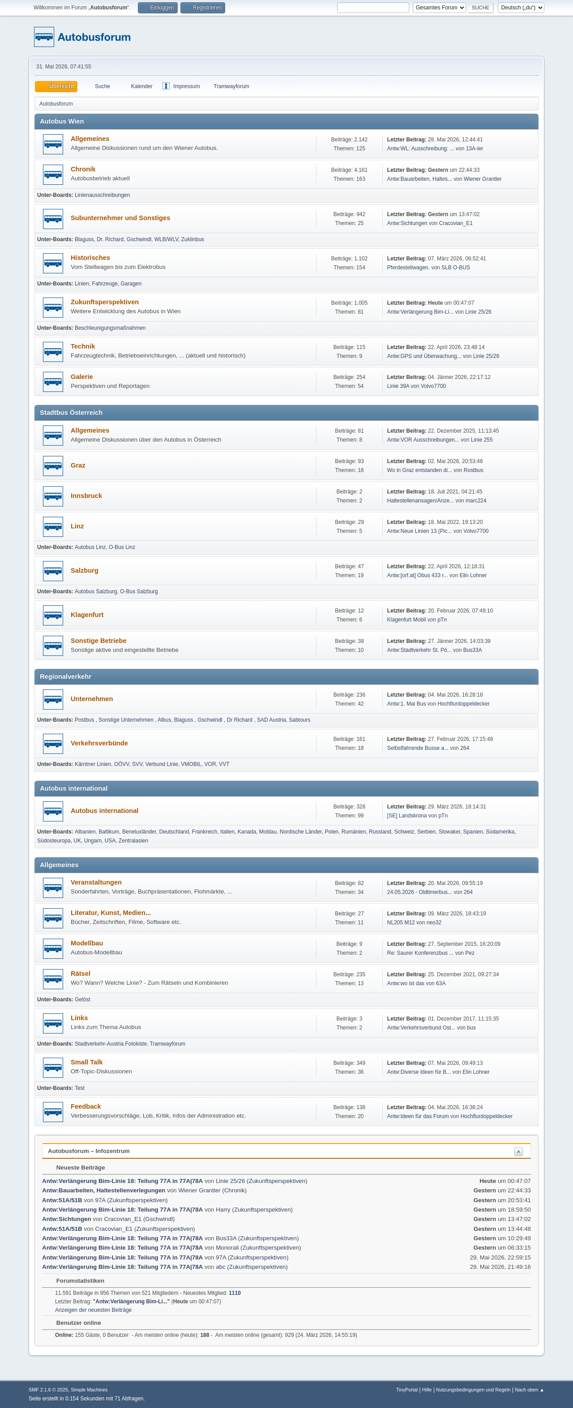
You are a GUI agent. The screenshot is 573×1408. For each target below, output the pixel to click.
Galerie (82, 376)
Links (79, 1017)
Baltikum (108, 832)
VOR (210, 764)
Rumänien (354, 832)
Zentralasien (133, 841)
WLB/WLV (166, 239)
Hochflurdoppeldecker (463, 704)
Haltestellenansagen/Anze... (420, 501)
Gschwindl (139, 239)
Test (80, 1088)
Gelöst (82, 999)
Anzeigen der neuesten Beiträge (93, 1310)
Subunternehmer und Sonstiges (120, 217)
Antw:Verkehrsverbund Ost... (421, 1028)
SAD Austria (271, 720)
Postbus (85, 720)
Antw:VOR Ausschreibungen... (423, 440)
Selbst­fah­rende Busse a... (418, 748)
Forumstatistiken (75, 1280)
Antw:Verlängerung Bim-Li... (420, 312)
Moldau (268, 832)
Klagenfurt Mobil (407, 620)
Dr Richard (240, 720)
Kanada (247, 832)
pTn (442, 620)
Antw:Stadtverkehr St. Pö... (419, 650)
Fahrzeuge (105, 284)
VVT (224, 764)
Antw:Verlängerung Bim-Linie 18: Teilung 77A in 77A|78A (122, 1181)
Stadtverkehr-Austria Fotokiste (111, 1044)
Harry (223, 1209)
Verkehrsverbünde (99, 743)
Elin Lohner (473, 575)
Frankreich (205, 832)
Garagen (131, 284)
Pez (470, 953)
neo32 (434, 922)
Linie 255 (482, 440)
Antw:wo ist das (405, 983)
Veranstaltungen (96, 882)
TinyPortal (407, 1389)
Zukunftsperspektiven (105, 302)
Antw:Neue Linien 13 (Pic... (419, 531)
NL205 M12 (401, 922)
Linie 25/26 (478, 312)
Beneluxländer (139, 832)
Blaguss (84, 239)
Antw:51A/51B (63, 1200)
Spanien (473, 832)
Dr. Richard (110, 239)
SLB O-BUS (455, 267)
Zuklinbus (192, 239)
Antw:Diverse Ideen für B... (419, 1072)
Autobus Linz (90, 547)
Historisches (90, 257)
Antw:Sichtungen (407, 223)
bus (471, 1028)
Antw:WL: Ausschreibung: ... (420, 148)
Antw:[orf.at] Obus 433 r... (417, 575)
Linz (77, 526)
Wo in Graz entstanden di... (419, 470)
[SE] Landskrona (407, 815)
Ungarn (93, 841)
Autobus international (104, 810)
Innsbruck (86, 495)
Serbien (426, 832)
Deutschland (174, 832)
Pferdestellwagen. (408, 267)
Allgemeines (90, 138)
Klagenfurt (87, 614)
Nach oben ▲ (529, 1389)
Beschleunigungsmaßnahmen (110, 328)
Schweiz (404, 832)
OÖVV (121, 764)
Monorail (227, 1247)
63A (440, 983)
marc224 (476, 501)
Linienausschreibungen (102, 195)
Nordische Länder (301, 832)
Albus (164, 720)
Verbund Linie (161, 764)
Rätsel (80, 973)
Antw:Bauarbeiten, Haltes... (419, 179)
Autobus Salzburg (96, 591)
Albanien (85, 832)
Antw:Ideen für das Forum (418, 1116)
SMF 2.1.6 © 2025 (48, 1389)
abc (221, 1266)
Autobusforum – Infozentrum (89, 1151)
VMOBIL (191, 764)
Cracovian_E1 (456, 223)
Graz (78, 465)
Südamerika (500, 832)
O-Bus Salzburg (139, 591)
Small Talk (87, 1062)
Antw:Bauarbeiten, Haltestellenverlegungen (104, 1190)
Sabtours (299, 720)
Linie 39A (398, 386)
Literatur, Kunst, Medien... (111, 912)
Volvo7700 (433, 386)
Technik (83, 346)
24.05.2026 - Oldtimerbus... (419, 892)
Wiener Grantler (483, 179)
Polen (331, 832)
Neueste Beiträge (76, 1167)
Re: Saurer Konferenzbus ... (420, 953)
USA (110, 841)
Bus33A (472, 650)
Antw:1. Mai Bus (406, 704)
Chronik (83, 169)
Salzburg (84, 570)
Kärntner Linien (93, 764)
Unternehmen (92, 698)
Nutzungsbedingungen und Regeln (473, 1389)
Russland (380, 832)
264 (464, 748)
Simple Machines (89, 1389)
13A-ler (474, 148)
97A (100, 1200)
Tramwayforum (167, 1044)
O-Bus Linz (122, 547)
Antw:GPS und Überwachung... (424, 356)
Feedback (86, 1106)
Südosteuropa (54, 841)
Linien (82, 284)
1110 (235, 1293)
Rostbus (473, 470)
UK (77, 841)
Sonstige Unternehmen (126, 720)
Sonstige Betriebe (99, 640)
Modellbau (87, 943)
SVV (137, 764)
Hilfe (427, 1389)
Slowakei (449, 832)
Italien (227, 832)
